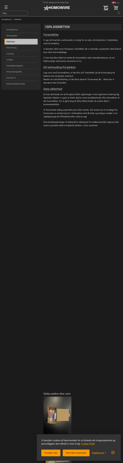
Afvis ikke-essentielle (76, 453)
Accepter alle (50, 453)
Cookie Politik (88, 444)
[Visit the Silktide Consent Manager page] (113, 452)
